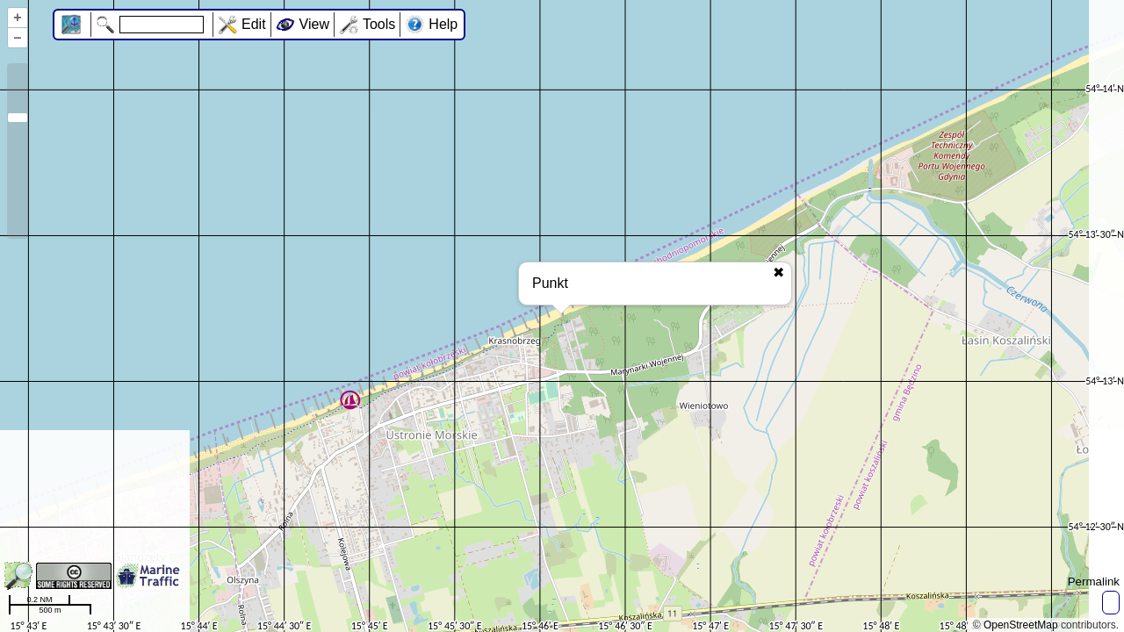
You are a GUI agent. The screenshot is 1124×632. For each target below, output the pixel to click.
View (314, 24)
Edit (253, 24)
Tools (379, 24)
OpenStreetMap (1021, 625)
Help (443, 24)
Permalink (1094, 581)
